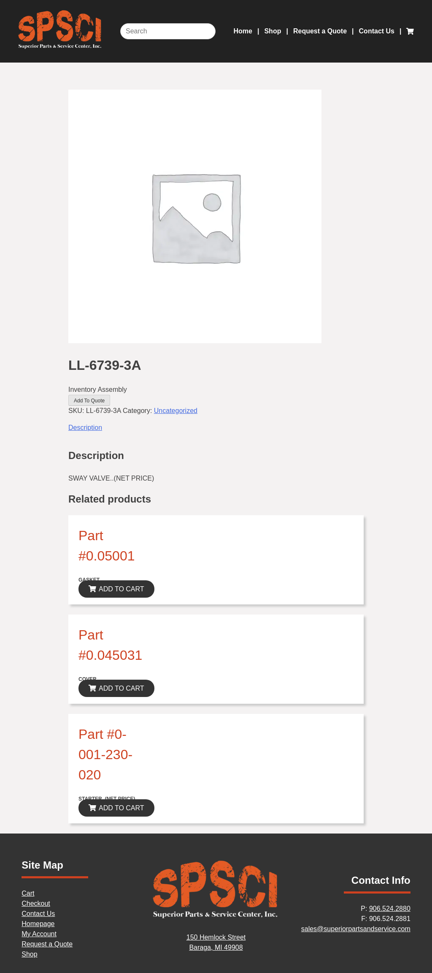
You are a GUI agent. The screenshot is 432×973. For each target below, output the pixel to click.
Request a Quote (320, 31)
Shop (272, 31)
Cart (28, 893)
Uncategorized (175, 410)
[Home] (216, 917)
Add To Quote (89, 401)
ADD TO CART (121, 589)
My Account (39, 933)
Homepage (38, 923)
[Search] (168, 31)
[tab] (216, 428)
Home (243, 31)
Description (85, 427)
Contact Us (376, 31)
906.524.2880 (389, 908)
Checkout (36, 903)
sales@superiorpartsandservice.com (355, 928)
